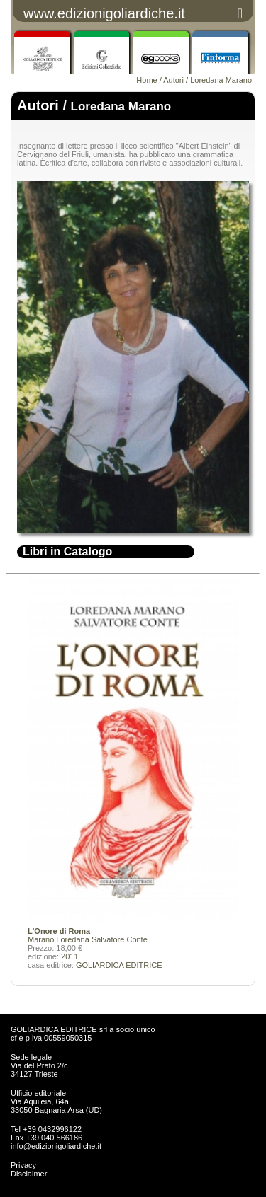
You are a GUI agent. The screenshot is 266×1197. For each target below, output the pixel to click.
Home (146, 80)
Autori (173, 80)
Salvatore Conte (120, 939)
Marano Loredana (60, 939)
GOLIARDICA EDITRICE (119, 965)
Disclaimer (29, 1173)
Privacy (23, 1165)
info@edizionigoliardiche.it (56, 1146)
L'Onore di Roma (59, 931)
